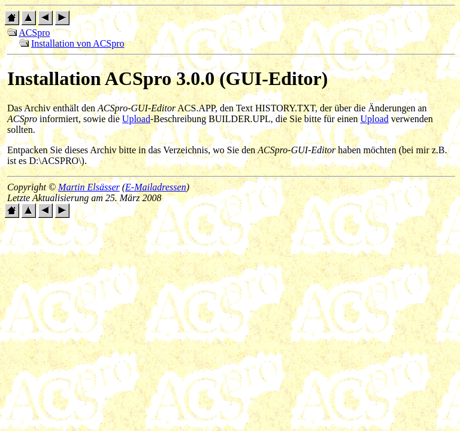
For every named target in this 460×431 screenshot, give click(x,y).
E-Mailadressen (155, 187)
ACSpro (34, 33)
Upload (136, 119)
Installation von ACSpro (78, 43)
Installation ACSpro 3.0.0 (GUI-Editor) (167, 78)
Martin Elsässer (89, 187)
